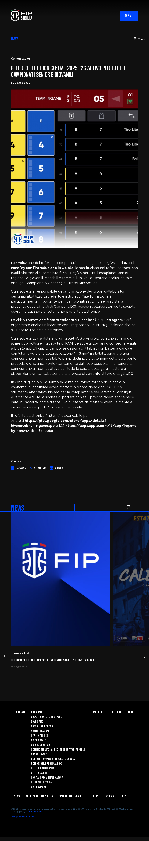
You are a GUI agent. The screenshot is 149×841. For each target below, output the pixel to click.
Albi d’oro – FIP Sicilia (39, 796)
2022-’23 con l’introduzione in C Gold (42, 268)
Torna (139, 38)
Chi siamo (36, 712)
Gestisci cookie (34, 811)
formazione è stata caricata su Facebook (61, 320)
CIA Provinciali (39, 787)
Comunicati (98, 712)
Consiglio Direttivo (42, 726)
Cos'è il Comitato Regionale (46, 717)
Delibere (116, 712)
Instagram (114, 320)
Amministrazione (40, 731)
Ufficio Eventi (39, 773)
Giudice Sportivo (40, 745)
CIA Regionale (38, 740)
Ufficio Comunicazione (43, 768)
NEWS (14, 38)
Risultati (19, 712)
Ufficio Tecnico (39, 735)
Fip (124, 796)
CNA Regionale (39, 754)
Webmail (111, 796)
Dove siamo (37, 721)
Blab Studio (28, 816)
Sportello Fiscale (70, 796)
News (17, 796)
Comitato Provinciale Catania (47, 777)
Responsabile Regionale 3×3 (46, 763)
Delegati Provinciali (42, 782)
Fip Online (93, 796)
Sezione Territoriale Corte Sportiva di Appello (58, 749)
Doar (130, 712)
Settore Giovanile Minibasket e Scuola (53, 759)
